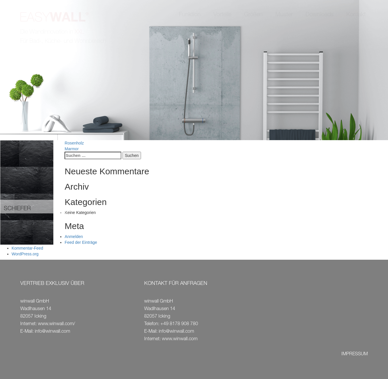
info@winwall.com (52, 331)
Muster (284, 15)
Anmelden (74, 236)
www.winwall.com (179, 339)
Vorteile (222, 15)
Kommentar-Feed (27, 248)
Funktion (190, 15)
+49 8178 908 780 (179, 324)
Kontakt (356, 15)
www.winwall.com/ (56, 324)
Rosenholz (74, 143)
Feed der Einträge (81, 242)
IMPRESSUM (354, 354)
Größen (253, 15)
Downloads (319, 15)
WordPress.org (25, 254)
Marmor (71, 149)
